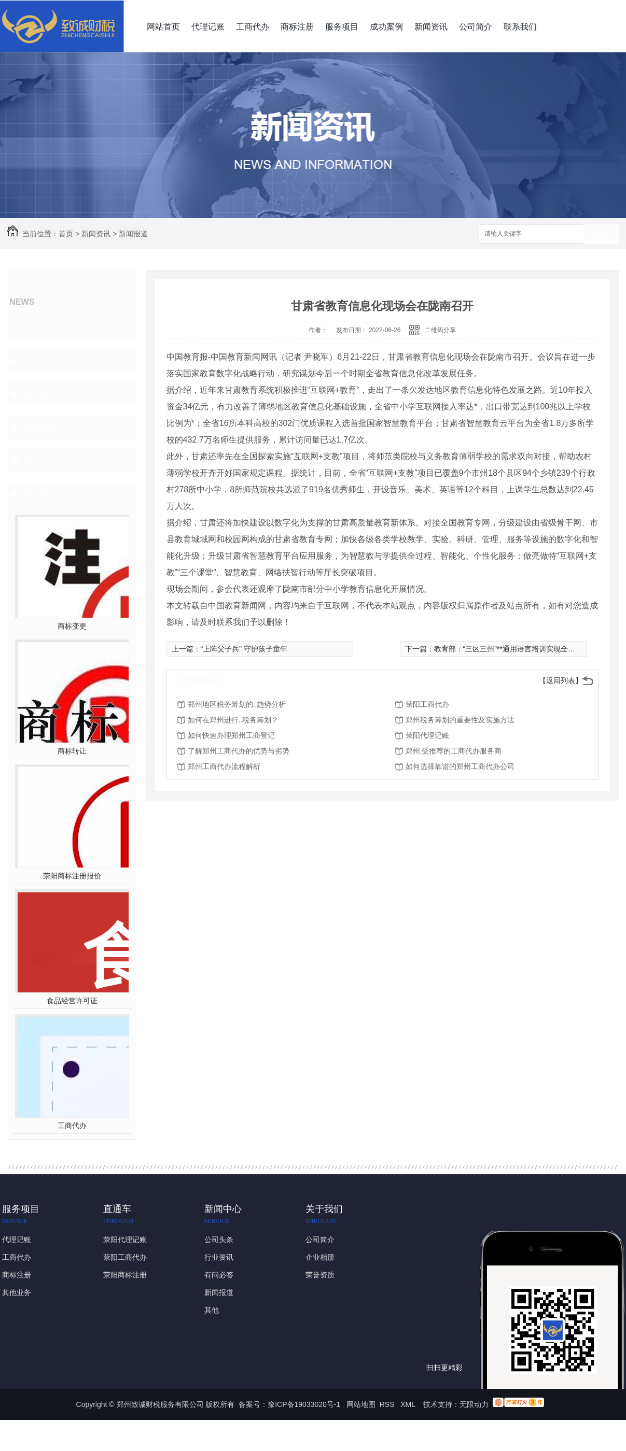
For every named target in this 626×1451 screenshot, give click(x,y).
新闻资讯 (431, 26)
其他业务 (16, 1292)
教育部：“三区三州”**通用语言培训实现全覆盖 (508, 649)
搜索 (601, 234)
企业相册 (320, 1257)
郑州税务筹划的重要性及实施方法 (460, 720)
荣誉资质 (320, 1275)
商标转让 (72, 751)
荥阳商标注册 (125, 1275)
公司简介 (475, 26)
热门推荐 (41, 493)
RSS (388, 1404)
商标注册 (297, 26)
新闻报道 (133, 234)
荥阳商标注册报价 (72, 876)
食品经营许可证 (72, 1001)
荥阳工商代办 (427, 704)
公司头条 (41, 327)
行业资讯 (41, 360)
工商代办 (252, 26)
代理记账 (208, 26)
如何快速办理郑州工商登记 (231, 735)
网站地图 (360, 1404)
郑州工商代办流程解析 (224, 766)
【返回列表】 (560, 680)
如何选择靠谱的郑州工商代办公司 (460, 766)
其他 (32, 460)
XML (408, 1404)
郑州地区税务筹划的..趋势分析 (237, 704)
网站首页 (163, 26)
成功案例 (386, 26)
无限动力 (474, 1404)
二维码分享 (440, 330)
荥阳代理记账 (427, 735)
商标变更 (72, 626)
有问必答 (41, 394)
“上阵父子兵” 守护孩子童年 (244, 649)
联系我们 (520, 26)
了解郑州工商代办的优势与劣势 (238, 751)
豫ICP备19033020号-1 (304, 1404)
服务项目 (341, 26)
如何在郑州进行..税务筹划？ (233, 720)
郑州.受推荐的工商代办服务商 (454, 751)
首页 (66, 234)
